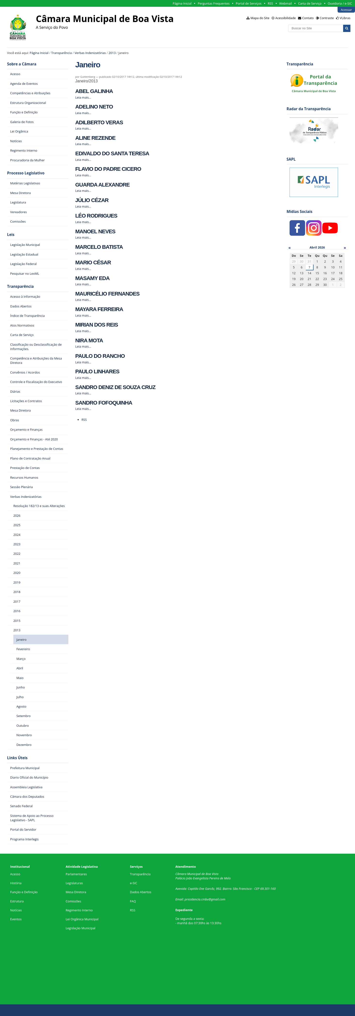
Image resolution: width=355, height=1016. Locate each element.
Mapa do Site (260, 18)
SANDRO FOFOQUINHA (103, 403)
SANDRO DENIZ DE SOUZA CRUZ (115, 387)
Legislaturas (74, 883)
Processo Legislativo (25, 173)
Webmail (285, 3)
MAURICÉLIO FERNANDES (107, 294)
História (16, 883)
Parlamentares (76, 874)
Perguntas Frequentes (213, 3)
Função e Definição (24, 892)
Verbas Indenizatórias (90, 53)
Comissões (73, 901)
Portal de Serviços (248, 3)
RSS (270, 3)
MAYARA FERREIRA (99, 309)
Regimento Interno (79, 910)
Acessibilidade (285, 18)
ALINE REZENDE (95, 138)
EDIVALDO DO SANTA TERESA (112, 153)
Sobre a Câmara (21, 64)
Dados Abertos (140, 892)
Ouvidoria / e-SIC (340, 3)
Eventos (16, 919)
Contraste (327, 18)
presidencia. (193, 899)
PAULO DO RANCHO (100, 356)
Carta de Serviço (310, 3)
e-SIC (133, 883)
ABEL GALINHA (94, 91)
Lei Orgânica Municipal (82, 919)
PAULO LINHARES (97, 371)
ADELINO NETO (94, 107)
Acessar (346, 10)
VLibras (345, 18)
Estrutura (17, 901)
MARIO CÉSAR (93, 262)
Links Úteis (17, 757)
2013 (112, 53)
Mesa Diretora (76, 892)
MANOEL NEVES (95, 231)
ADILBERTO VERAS (99, 122)
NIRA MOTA (89, 340)
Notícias (16, 910)
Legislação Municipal (80, 928)
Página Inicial (182, 3)
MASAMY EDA (92, 278)
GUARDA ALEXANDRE (102, 185)
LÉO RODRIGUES (96, 216)
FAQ (133, 901)
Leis (10, 234)
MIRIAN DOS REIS (96, 325)
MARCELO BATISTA (99, 247)
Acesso (15, 874)
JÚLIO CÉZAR (92, 200)
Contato (308, 18)
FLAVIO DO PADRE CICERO (108, 169)
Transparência (61, 53)
